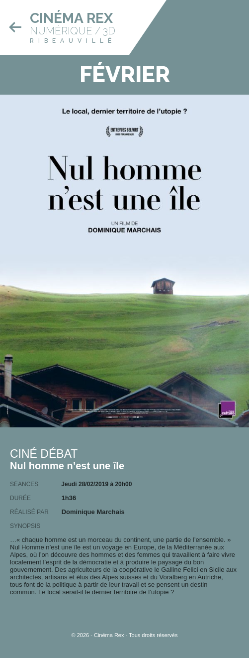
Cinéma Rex (71, 18)
